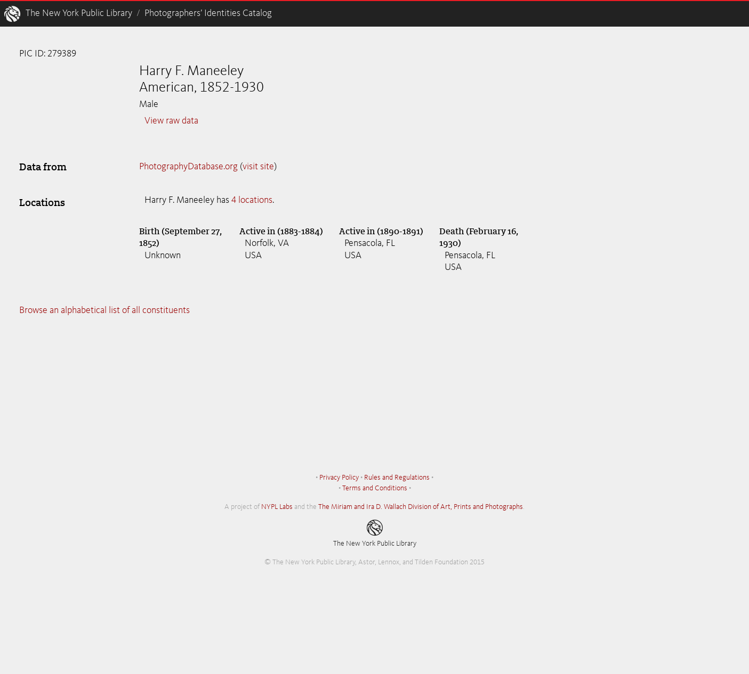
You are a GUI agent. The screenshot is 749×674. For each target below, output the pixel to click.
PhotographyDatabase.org (188, 166)
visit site (258, 166)
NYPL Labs (277, 507)
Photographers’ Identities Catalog (208, 13)
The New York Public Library (79, 13)
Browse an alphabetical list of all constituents (104, 310)
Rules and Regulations (397, 477)
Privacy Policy (339, 477)
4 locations (251, 200)
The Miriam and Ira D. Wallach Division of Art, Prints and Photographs (420, 507)
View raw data (171, 121)
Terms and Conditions (374, 488)
